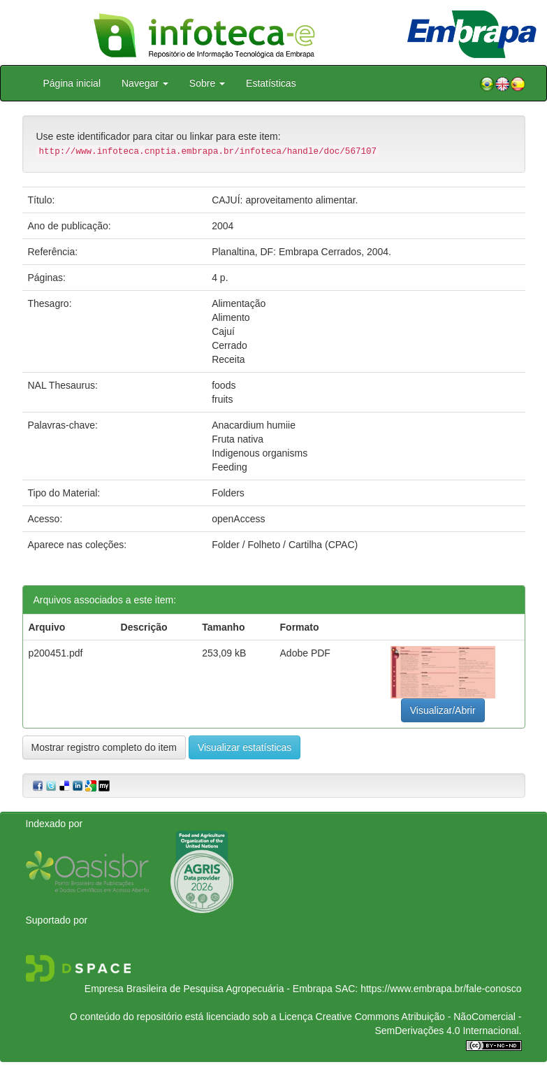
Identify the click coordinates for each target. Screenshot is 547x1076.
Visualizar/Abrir (443, 710)
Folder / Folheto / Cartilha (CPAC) (285, 544)
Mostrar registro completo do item (104, 747)
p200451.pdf (56, 653)
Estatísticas (271, 83)
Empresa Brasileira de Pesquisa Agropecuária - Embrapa (209, 988)
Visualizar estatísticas (244, 747)
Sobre (207, 83)
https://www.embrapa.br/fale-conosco (440, 988)
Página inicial (72, 83)
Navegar (145, 83)
